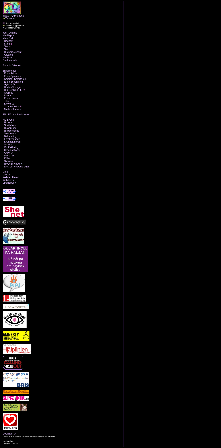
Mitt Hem (7, 57)
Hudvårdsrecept (12, 52)
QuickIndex (18, 15)
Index (6, 15)
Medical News (11, 109)
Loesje (6, 174)
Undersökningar (12, 87)
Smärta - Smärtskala (15, 79)
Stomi (7, 43)
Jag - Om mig (10, 32)
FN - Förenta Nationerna (16, 114)
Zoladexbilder (11, 106)
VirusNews (8, 183)
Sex (6, 49)
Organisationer (12, 150)
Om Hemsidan (10, 60)
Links (5, 172)
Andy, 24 (9, 153)
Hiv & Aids (8, 119)
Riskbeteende (11, 130)
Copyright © (9, 433)
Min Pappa (8, 35)
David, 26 (9, 155)
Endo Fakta (10, 73)
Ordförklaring (11, 147)
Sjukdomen (10, 133)
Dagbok (8, 41)
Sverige (8, 144)
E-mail (6, 65)
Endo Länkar (11, 98)
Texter (7, 46)
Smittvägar (10, 125)
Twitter (9, 18)
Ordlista (8, 92)
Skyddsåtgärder (12, 141)
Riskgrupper (10, 128)
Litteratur (9, 95)
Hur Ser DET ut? (13, 90)
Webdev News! (11, 177)
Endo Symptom (12, 76)
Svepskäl (9, 161)
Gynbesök (9, 84)
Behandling (10, 136)
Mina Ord (8, 38)
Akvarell (8, 54)
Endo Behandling (13, 81)
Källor (7, 158)
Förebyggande (12, 139)
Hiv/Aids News (12, 164)
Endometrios (9, 70)
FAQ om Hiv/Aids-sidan (16, 166)
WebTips (7, 180)
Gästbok (16, 65)
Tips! (6, 101)
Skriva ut (9, 104)
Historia (8, 122)
